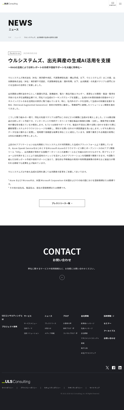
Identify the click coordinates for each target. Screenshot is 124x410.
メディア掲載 (50, 333)
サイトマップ (94, 387)
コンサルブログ (69, 333)
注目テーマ (28, 328)
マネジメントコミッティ (90, 338)
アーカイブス (109, 330)
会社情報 (85, 316)
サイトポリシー (8, 387)
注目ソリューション (31, 333)
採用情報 (107, 316)
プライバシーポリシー (29, 387)
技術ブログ (67, 328)
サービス (28, 316)
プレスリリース (50, 323)
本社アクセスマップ (88, 353)
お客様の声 (67, 323)
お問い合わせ (109, 338)
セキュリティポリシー (52, 387)
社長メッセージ (87, 328)
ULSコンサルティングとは (12, 317)
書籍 (82, 343)
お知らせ (48, 328)
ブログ (66, 316)
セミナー (107, 323)
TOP (9, 37)
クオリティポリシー (75, 387)
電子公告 (84, 348)
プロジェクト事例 (9, 326)
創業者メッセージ (87, 323)
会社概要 (84, 333)
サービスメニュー (30, 323)
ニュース (17, 37)
